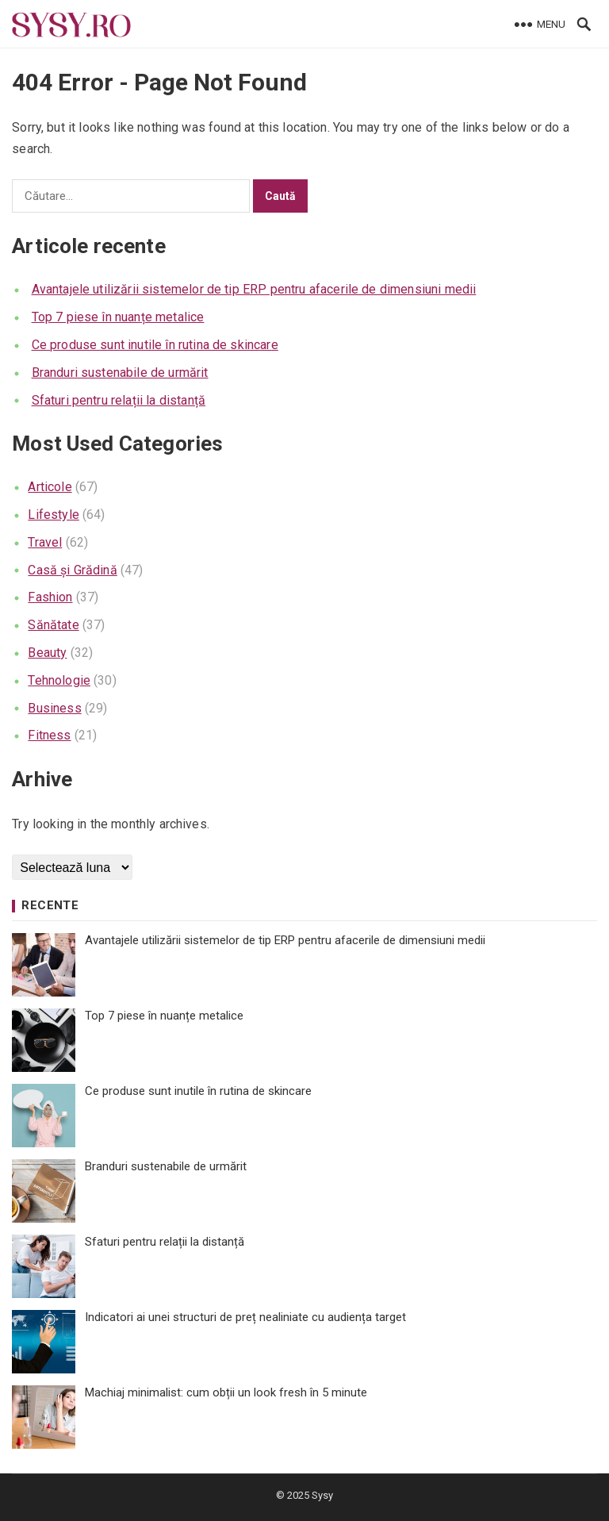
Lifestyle (53, 514)
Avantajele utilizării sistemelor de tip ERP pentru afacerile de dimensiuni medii (254, 289)
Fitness (49, 735)
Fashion (50, 597)
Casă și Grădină (72, 570)
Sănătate (53, 624)
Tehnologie (59, 680)
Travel (45, 542)
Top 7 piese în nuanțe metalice (118, 317)
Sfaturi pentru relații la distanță (118, 400)
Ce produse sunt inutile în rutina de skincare (155, 344)
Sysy (322, 1495)
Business (54, 708)
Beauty (47, 652)
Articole (49, 486)
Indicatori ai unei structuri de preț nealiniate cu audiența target (245, 1317)
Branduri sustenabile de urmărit (120, 372)
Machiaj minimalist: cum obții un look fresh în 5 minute (226, 1392)
